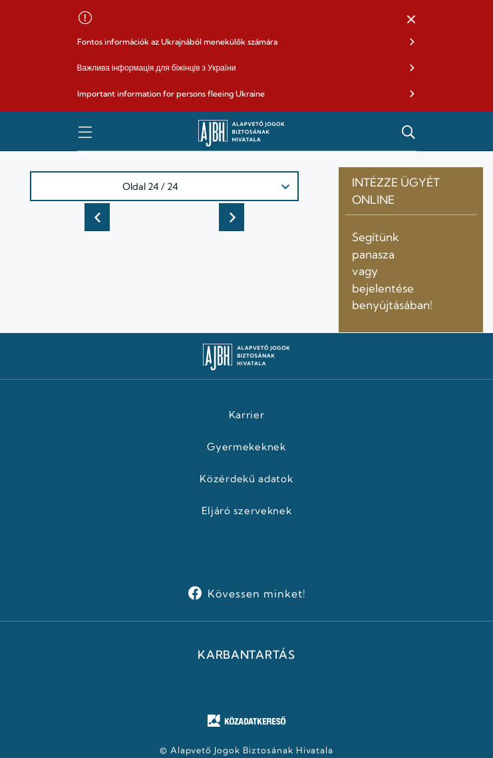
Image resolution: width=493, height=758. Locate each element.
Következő (231, 217)
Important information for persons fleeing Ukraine (171, 94)
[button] (411, 20)
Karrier (247, 415)
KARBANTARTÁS (246, 654)
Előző (97, 217)
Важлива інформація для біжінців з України (156, 68)
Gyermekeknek (246, 447)
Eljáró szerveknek (247, 511)
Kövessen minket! (256, 593)
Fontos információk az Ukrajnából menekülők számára (177, 42)
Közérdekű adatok (246, 479)
